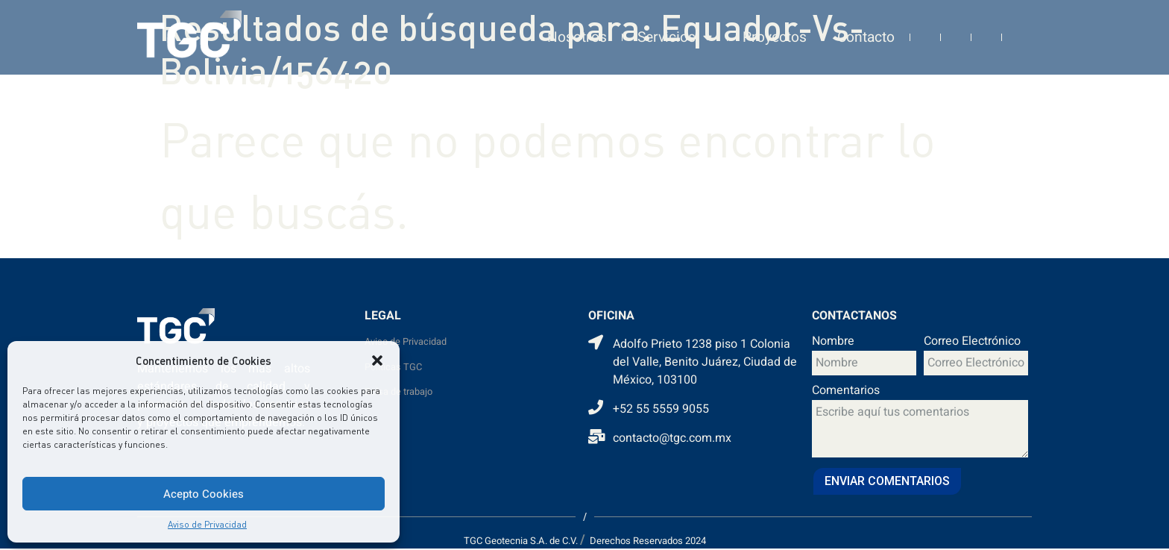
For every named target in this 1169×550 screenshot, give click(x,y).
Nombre (833, 342)
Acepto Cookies (203, 494)
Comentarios (846, 391)
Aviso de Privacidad (207, 524)
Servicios (674, 32)
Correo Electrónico (972, 342)
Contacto (866, 32)
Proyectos (775, 32)
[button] (377, 360)
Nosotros (577, 32)
